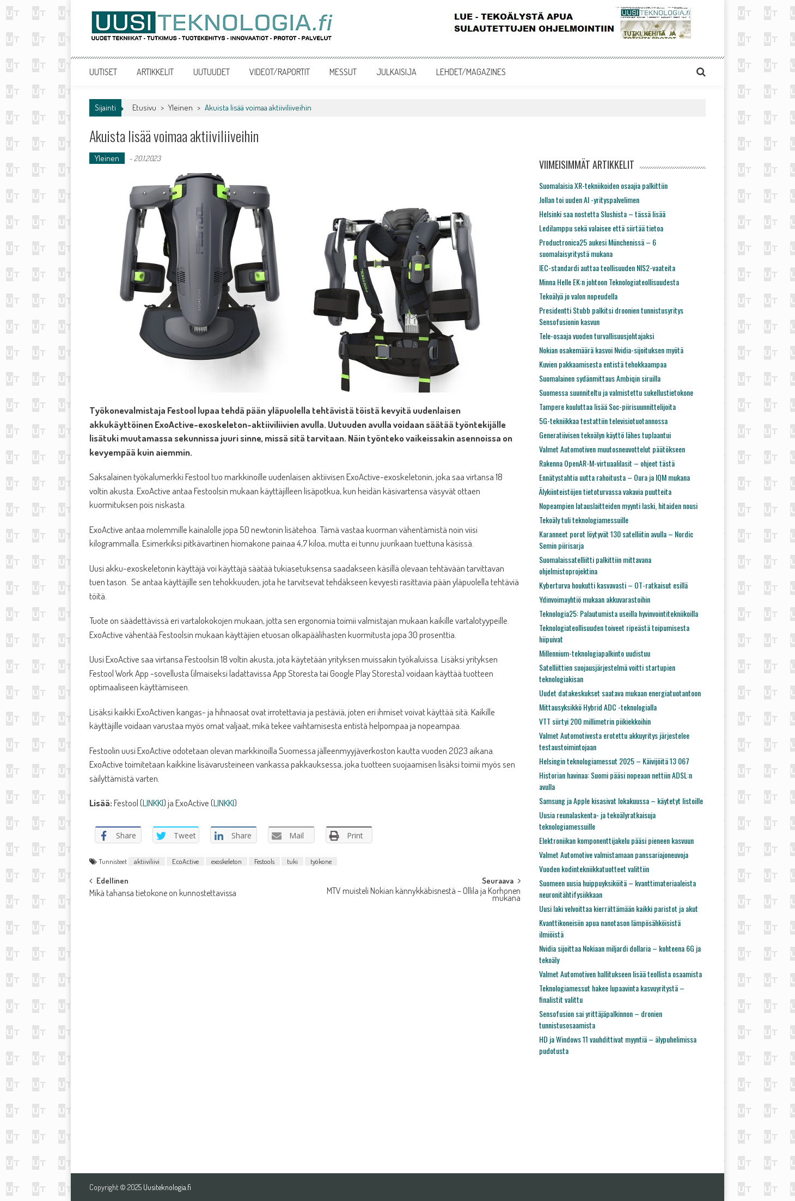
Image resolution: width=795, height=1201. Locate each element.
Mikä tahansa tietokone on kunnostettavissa (162, 894)
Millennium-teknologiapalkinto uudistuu (594, 653)
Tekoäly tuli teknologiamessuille (583, 519)
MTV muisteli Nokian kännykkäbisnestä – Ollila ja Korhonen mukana (424, 895)
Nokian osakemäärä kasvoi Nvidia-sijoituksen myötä (611, 350)
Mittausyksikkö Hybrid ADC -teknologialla (598, 707)
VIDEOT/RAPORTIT (279, 71)
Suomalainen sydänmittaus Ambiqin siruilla (600, 378)
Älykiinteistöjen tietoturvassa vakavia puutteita (605, 491)
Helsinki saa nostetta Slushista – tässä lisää (602, 213)
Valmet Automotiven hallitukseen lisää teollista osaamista (620, 973)
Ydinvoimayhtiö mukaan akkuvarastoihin (594, 599)
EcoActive (185, 861)
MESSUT (343, 71)
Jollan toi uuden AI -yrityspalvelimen (589, 199)
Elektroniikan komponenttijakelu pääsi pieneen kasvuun (616, 840)
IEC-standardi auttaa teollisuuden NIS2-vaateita (607, 267)
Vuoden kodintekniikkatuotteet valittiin (594, 868)
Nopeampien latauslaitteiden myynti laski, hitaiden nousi (618, 505)
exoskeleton (226, 861)
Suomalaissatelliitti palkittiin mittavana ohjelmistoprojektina (595, 565)
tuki (292, 861)
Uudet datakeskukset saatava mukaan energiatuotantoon (620, 692)
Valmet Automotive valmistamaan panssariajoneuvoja (613, 854)
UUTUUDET (211, 71)
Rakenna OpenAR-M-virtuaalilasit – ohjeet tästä (607, 463)
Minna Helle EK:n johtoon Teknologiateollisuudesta (609, 281)
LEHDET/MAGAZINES (471, 71)
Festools (264, 861)
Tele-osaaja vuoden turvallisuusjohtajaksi (596, 335)
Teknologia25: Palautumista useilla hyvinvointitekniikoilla (618, 613)
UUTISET (103, 71)
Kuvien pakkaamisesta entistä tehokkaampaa (602, 364)
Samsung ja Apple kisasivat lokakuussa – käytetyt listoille (621, 800)
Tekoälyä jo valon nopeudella (578, 296)
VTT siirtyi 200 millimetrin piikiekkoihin (595, 721)
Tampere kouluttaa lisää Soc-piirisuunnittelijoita (607, 406)
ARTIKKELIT (155, 71)
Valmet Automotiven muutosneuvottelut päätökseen (612, 449)
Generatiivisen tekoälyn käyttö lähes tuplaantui (605, 434)
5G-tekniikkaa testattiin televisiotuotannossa (603, 420)
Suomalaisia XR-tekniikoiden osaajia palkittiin (603, 185)
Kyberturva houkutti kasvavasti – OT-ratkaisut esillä (613, 585)
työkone (321, 861)
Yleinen (180, 107)
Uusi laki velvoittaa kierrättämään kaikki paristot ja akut (618, 908)
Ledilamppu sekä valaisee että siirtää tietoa (601, 228)
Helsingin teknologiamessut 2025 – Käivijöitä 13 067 (614, 761)
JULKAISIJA (396, 71)
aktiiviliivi (147, 861)
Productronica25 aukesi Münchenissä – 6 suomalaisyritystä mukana (597, 247)
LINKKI (153, 802)
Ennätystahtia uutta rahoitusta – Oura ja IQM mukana (614, 477)
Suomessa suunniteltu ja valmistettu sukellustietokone (616, 392)
